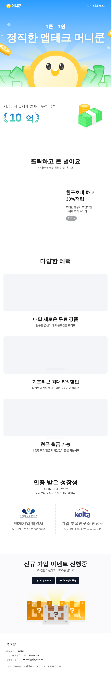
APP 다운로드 (96, 5)
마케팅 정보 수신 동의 (53, 666)
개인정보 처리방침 (32, 666)
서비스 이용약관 (13, 666)
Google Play (67, 582)
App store (43, 582)
